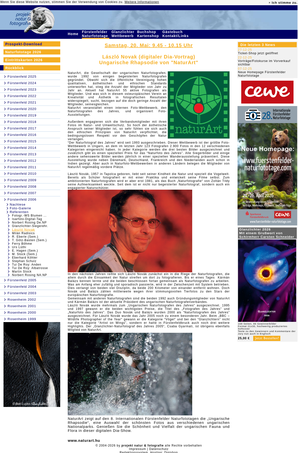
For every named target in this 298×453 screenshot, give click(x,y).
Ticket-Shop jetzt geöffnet (258, 53)
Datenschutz (159, 449)
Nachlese (18, 204)
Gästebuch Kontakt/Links (176, 34)
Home (74, 34)
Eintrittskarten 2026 (24, 60)
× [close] (270, 2)
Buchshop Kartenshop (148, 34)
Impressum (137, 449)
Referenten (19, 212)
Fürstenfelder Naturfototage (95, 34)
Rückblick (14, 68)
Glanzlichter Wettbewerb (123, 34)
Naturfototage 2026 (23, 52)
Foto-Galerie (20, 208)
